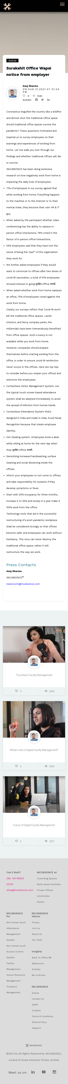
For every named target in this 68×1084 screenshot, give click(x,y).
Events (40, 902)
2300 (49, 692)
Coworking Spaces (47, 878)
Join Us (36, 928)
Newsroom (38, 963)
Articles (36, 969)
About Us (37, 934)
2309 (49, 767)
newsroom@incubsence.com (23, 584)
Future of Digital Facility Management (34, 826)
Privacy (35, 922)
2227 (49, 842)
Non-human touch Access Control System (16, 952)
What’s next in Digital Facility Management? (34, 751)
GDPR (35, 1004)
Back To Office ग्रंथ (41, 957)
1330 (37, 96)
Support (36, 1028)
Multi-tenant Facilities (49, 884)
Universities (43, 896)
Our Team (37, 940)
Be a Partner (39, 975)
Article (12, 60)
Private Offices (45, 890)
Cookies (36, 1010)
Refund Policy (39, 1022)
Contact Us (38, 999)
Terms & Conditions (42, 1016)
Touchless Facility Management (34, 676)
